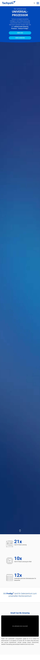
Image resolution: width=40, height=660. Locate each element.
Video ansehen (20, 38)
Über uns (20, 33)
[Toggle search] (34, 3)
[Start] (8, 3)
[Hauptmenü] (38, 3)
